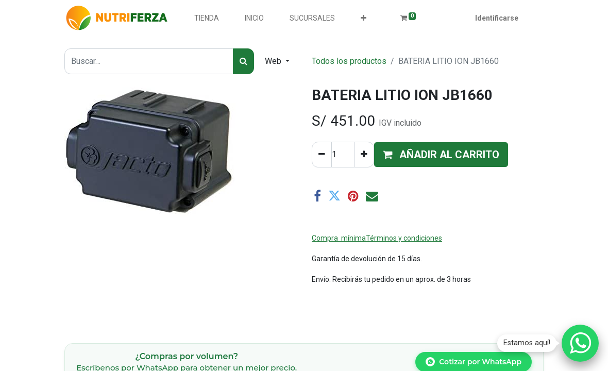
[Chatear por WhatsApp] (580, 343)
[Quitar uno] (322, 154)
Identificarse (496, 18)
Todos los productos (349, 61)
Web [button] (274, 61)
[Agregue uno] (364, 154)
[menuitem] (206, 18)
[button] (363, 18)
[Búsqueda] (243, 61)
